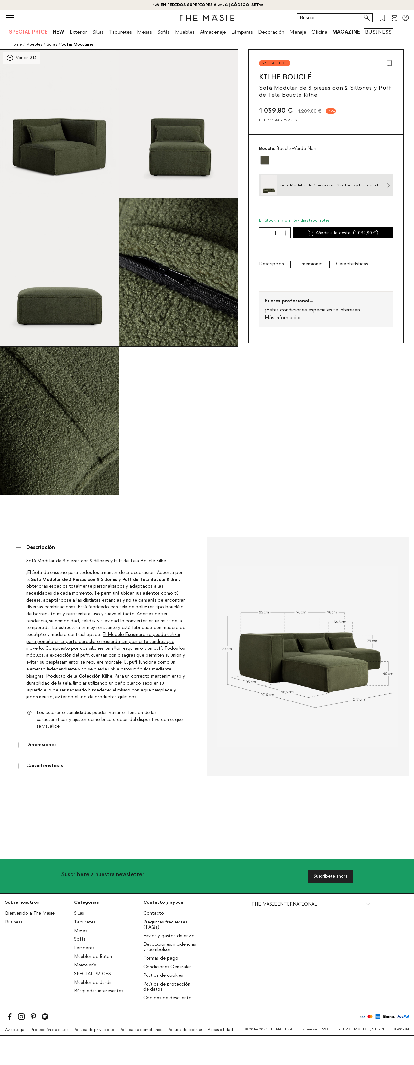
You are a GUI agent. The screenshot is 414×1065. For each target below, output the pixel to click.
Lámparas (242, 32)
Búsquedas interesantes (98, 991)
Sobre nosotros (22, 902)
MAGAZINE (346, 32)
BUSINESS (378, 32)
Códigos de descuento (167, 998)
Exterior (78, 32)
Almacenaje (213, 32)
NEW (58, 32)
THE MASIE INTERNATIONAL (284, 904)
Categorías (86, 902)
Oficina (319, 32)
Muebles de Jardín (93, 983)
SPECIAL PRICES (92, 974)
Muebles (185, 32)
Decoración (271, 32)
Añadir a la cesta (343, 233)
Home (16, 44)
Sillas (98, 32)
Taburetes (120, 32)
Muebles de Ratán (93, 957)
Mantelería (85, 965)
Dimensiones (310, 264)
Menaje (297, 32)
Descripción (271, 264)
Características (352, 264)
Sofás (163, 32)
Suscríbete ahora (330, 876)
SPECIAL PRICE (28, 32)
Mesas (144, 32)
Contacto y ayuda (163, 902)
